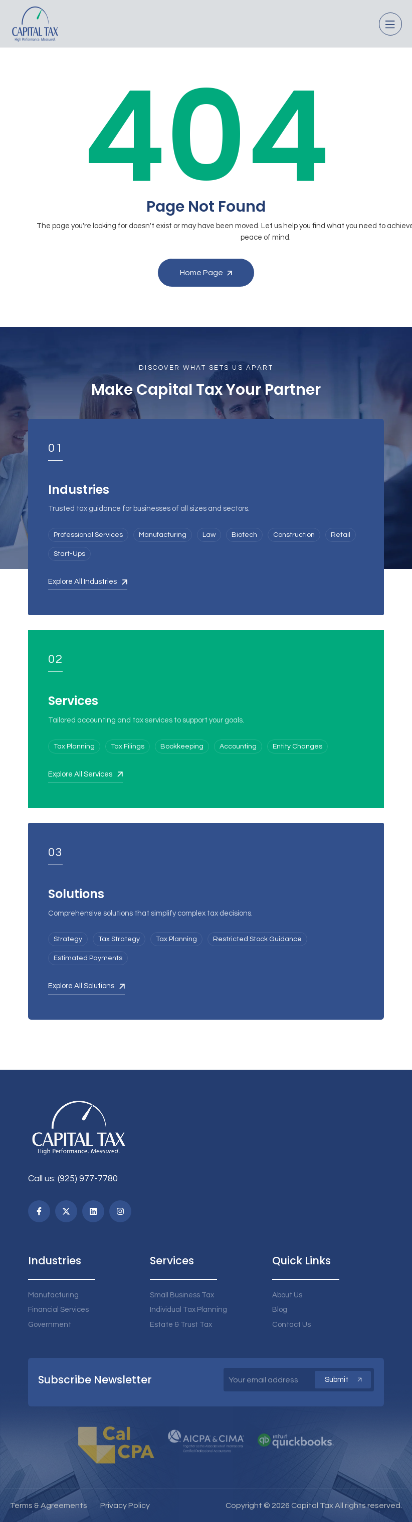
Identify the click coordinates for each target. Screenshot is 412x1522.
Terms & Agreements (48, 1505)
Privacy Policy (125, 1505)
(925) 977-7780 (88, 1178)
